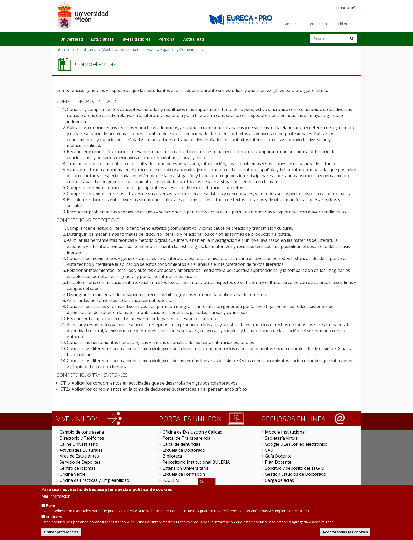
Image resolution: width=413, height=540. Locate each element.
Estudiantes (102, 39)
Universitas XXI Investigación (293, 486)
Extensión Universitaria (186, 468)
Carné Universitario (79, 444)
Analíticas (54, 519)
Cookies (206, 484)
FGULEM (171, 480)
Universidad (71, 39)
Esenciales (54, 508)
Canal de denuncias (181, 444)
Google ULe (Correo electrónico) (297, 444)
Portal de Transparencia (186, 438)
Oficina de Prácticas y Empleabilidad (94, 480)
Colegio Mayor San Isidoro (86, 486)
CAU (269, 450)
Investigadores (136, 39)
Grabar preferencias (61, 535)
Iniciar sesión (346, 7)
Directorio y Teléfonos (82, 438)
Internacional (317, 23)
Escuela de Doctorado (184, 450)
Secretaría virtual (282, 438)
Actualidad (193, 39)
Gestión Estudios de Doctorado (295, 474)
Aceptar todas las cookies (345, 535)
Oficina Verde (73, 474)
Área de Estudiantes (79, 456)
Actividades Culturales (81, 450)
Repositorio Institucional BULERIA (196, 462)
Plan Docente (278, 462)
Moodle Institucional (285, 432)
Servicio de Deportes (80, 462)
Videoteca (172, 486)
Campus (290, 23)
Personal (167, 39)
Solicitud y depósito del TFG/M (294, 468)
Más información (55, 499)
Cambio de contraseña (82, 432)
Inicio (66, 49)
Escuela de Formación (184, 474)
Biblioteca (345, 23)
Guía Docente (278, 456)
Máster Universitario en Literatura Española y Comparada (151, 49)
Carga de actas (279, 480)
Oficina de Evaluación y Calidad (192, 432)
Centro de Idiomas (78, 468)
